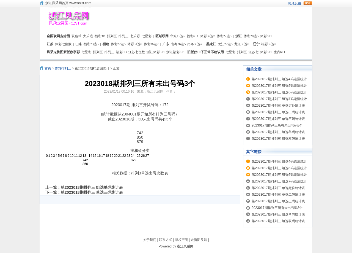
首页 (48, 68)
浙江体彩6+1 (156, 52)
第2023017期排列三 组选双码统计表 (278, 139)
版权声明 (181, 240)
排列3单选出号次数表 (149, 173)
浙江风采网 (185, 246)
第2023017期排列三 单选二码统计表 (278, 112)
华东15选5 (177, 36)
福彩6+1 (193, 36)
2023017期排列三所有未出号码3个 (277, 125)
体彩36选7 (207, 36)
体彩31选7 (134, 44)
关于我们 (149, 240)
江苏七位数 (136, 52)
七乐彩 (135, 36)
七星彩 (147, 36)
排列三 (123, 36)
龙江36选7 (241, 44)
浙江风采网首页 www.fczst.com (68, 3)
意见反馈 (294, 3)
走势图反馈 (199, 240)
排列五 (112, 36)
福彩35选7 (268, 44)
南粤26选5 (178, 44)
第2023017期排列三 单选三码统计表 (278, 119)
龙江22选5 (225, 44)
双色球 (76, 36)
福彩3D (100, 36)
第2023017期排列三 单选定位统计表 (278, 105)
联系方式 (165, 240)
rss (307, 3)
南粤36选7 (194, 44)
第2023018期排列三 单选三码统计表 (92, 192)
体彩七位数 (63, 44)
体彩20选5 (251, 36)
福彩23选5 (91, 44)
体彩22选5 (224, 36)
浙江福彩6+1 (175, 52)
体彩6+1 (266, 36)
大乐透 (88, 36)
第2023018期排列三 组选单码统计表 (92, 187)
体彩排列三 (63, 68)
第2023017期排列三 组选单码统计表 (278, 132)
